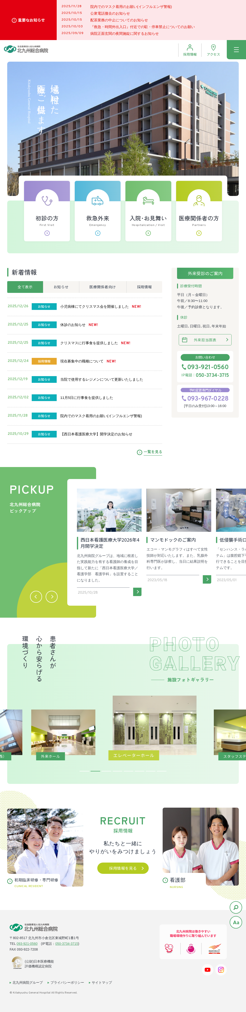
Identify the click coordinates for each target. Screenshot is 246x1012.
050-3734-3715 (212, 375)
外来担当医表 (205, 339)
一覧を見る (153, 451)
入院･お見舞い (148, 225)
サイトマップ (102, 982)
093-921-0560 (207, 367)
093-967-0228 (208, 399)
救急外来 (98, 225)
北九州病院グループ (27, 982)
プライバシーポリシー (67, 982)
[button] (36, 597)
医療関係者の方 (199, 225)
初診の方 (47, 225)
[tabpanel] (123, 726)
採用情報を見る (123, 868)
